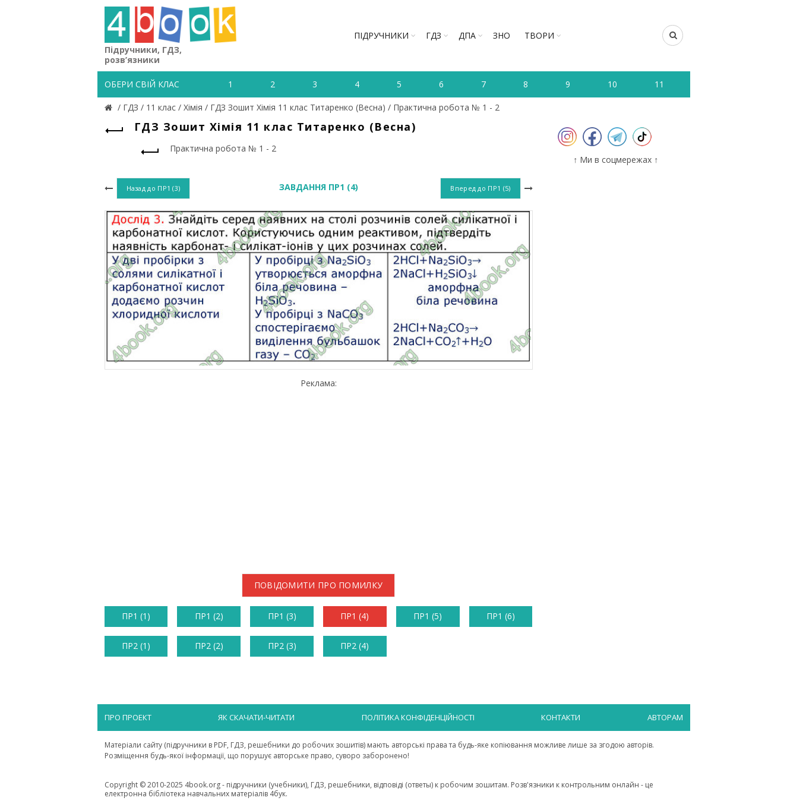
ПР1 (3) (282, 616)
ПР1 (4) (354, 616)
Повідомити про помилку (318, 585)
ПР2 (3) (282, 645)
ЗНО (501, 35)
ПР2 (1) (136, 645)
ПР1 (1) (136, 616)
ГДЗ (433, 35)
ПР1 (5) (427, 616)
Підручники (381, 35)
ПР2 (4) (354, 645)
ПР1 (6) (500, 616)
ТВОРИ (539, 35)
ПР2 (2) (209, 645)
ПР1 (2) (209, 616)
